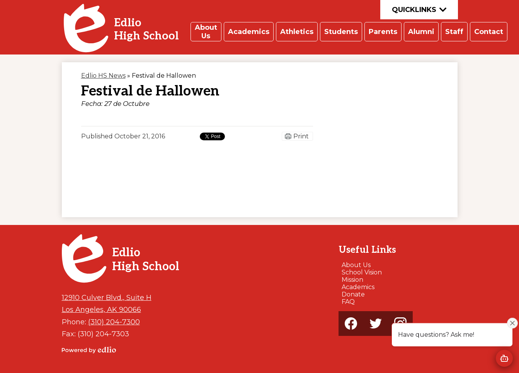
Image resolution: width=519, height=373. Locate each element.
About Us (356, 265)
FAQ (348, 301)
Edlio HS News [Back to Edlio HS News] (103, 75)
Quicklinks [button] (419, 9)
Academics (358, 287)
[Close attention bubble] (512, 322)
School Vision (362, 272)
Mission (352, 279)
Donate (353, 294)
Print (301, 136)
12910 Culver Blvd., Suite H (106, 297)
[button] (206, 31)
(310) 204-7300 (114, 321)
